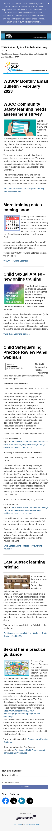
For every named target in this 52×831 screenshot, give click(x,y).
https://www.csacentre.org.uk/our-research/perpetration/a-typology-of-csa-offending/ (21, 714)
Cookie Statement (31, 21)
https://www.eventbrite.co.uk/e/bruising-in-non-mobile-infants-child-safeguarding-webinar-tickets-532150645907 (25, 510)
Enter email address (10, 775)
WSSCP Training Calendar (15, 261)
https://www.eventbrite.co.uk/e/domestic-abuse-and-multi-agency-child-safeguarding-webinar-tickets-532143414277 (25, 444)
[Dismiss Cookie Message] (48, 2)
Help (37, 824)
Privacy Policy (17, 824)
